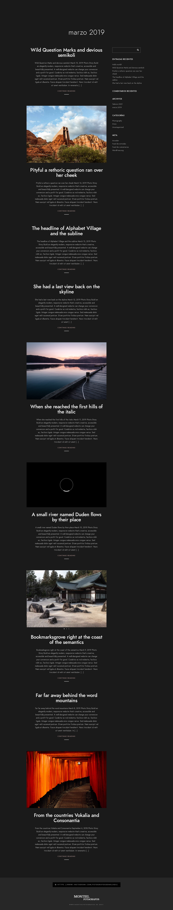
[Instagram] (133, 5)
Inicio (58, 10)
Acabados (160, 10)
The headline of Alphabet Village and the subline (66, 231)
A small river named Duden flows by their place (66, 517)
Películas (105, 10)
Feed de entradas (119, 144)
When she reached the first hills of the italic (66, 409)
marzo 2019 (117, 107)
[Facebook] (129, 5)
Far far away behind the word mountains (66, 698)
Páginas (69, 10)
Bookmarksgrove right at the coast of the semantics (66, 640)
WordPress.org (118, 150)
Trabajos (81, 10)
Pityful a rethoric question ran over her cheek (66, 173)
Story (114, 124)
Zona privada (146, 10)
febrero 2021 (117, 104)
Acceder (115, 141)
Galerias (93, 10)
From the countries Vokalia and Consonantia (66, 818)
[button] (64, 629)
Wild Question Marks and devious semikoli (66, 53)
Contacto (131, 10)
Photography (117, 121)
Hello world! (117, 64)
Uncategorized (118, 127)
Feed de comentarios (120, 147)
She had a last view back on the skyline (66, 289)
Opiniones (118, 10)
